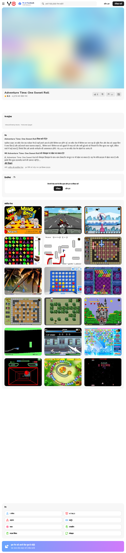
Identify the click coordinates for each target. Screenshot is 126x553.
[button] (8, 163)
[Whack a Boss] (23, 220)
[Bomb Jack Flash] (103, 311)
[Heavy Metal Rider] (63, 220)
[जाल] (33, 526)
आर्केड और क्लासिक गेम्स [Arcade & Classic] (15, 167)
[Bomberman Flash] (63, 311)
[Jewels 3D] (23, 250)
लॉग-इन (106, 4)
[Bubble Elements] (103, 342)
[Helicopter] (23, 342)
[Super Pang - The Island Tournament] (23, 281)
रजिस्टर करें (118, 4)
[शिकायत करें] (110, 94)
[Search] (42, 3)
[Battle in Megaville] (63, 342)
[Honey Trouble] (63, 372)
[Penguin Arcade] (103, 220)
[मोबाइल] (93, 533)
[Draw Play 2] (63, 250)
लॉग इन (67, 188)
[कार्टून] (93, 520)
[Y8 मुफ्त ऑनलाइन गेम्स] (11, 4)
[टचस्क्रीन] (93, 526)
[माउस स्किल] (33, 533)
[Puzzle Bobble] (103, 281)
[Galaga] (103, 372)
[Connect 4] (63, 281)
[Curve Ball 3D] (23, 372)
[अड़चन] (33, 520)
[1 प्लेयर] (33, 513)
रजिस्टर (58, 188)
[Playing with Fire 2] (103, 251)
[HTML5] (93, 513)
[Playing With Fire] (23, 311)
